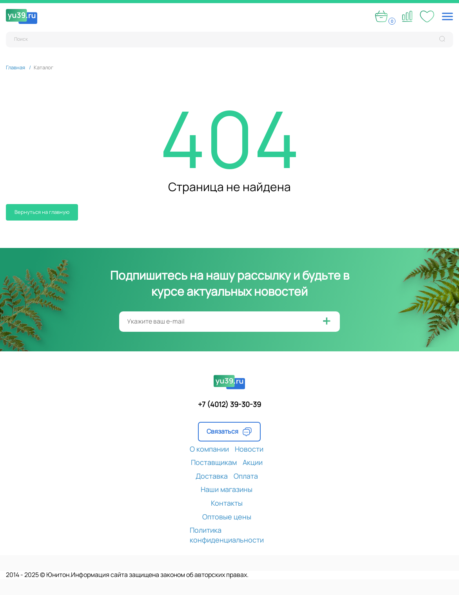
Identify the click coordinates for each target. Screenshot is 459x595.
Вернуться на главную (42, 211)
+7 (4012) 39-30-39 (229, 404)
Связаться (229, 432)
